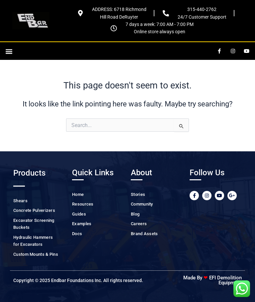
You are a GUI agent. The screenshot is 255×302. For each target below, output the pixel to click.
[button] (8, 51)
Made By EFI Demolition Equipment (212, 280)
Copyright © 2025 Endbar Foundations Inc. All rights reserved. (78, 280)
